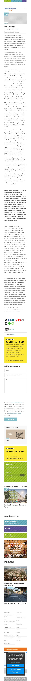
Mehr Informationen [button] (15, 662)
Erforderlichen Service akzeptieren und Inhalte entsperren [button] (15, 671)
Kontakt (8, 678)
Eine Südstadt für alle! (9, 616)
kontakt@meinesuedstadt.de (14, 413)
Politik (17, 620)
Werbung (18, 640)
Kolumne (6, 23)
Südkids (6, 624)
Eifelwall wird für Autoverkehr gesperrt (15, 604)
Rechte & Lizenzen (14, 678)
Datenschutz (22, 678)
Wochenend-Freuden (11, 478)
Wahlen (18, 632)
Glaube (6, 629)
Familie (6, 619)
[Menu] (25, 9)
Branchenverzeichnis (12, 522)
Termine (14, 529)
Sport (17, 635)
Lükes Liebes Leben (9, 637)
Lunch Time (8, 472)
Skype (7, 440)
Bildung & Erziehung (9, 621)
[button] (6, 320)
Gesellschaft (7, 627)
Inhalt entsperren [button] (15, 665)
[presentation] (15, 398)
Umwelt (18, 627)
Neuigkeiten (7, 643)
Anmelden (22, 475)
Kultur (6, 640)
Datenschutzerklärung (17, 402)
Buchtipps (7, 612)
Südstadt (18, 637)
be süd (17, 29)
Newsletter (19, 612)
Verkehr (18, 629)
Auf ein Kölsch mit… (9, 635)
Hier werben (11, 535)
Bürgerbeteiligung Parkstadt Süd (21, 624)
